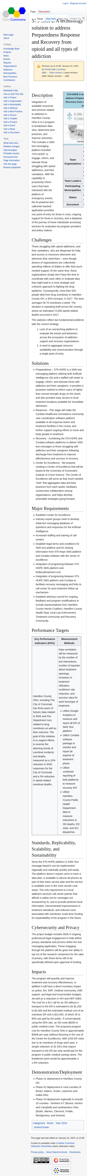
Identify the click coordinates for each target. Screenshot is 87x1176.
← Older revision (54, 72)
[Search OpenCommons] (77, 18)
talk (54, 69)
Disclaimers (75, 1152)
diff (44, 72)
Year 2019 (61, 1123)
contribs (61, 69)
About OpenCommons (56, 1152)
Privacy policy (37, 1152)
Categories (39, 1123)
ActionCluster (41, 1127)
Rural (50, 1123)
